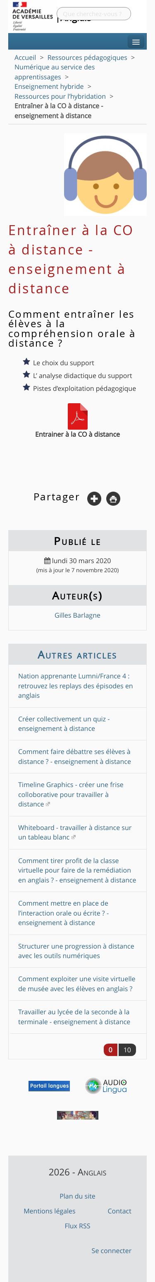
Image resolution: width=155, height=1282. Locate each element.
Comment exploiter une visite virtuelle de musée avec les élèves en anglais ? (76, 983)
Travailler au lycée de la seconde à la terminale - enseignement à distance (74, 1016)
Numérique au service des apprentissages (54, 71)
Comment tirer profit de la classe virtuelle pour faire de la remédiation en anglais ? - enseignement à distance (77, 870)
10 (127, 1049)
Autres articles (77, 654)
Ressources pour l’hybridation (60, 96)
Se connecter (112, 1250)
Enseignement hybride (48, 86)
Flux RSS (77, 1225)
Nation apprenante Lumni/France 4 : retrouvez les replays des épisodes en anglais (75, 685)
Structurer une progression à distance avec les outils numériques (76, 951)
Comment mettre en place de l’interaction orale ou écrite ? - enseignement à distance (63, 913)
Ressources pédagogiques (87, 57)
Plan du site (77, 1196)
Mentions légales (50, 1210)
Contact (119, 1210)
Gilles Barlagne (77, 615)
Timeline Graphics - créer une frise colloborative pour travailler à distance (71, 794)
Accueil (25, 57)
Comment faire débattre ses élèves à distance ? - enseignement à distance (74, 756)
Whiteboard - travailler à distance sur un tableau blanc (74, 832)
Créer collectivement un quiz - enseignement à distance (64, 723)
